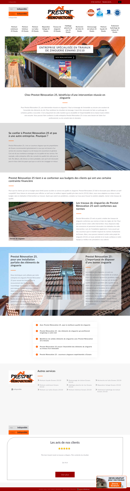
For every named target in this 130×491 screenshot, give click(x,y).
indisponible (22, 9)
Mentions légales (69, 489)
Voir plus (65, 474)
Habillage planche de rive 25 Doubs (68, 29)
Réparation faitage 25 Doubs (46, 29)
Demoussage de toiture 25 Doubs (91, 29)
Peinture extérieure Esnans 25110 (48, 386)
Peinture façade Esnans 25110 (49, 380)
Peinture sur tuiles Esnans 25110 (50, 390)
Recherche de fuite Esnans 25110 (108, 380)
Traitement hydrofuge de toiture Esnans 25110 (107, 390)
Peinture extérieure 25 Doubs (14, 29)
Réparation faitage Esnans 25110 (108, 385)
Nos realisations (65, 57)
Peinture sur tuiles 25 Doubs (35, 29)
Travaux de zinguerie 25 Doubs (57, 29)
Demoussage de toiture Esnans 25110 (78, 381)
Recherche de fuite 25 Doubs (79, 29)
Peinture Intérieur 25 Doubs (25, 29)
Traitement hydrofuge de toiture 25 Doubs (115, 29)
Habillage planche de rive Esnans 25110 (79, 386)
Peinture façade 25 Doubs (103, 29)
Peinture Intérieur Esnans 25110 (79, 390)
